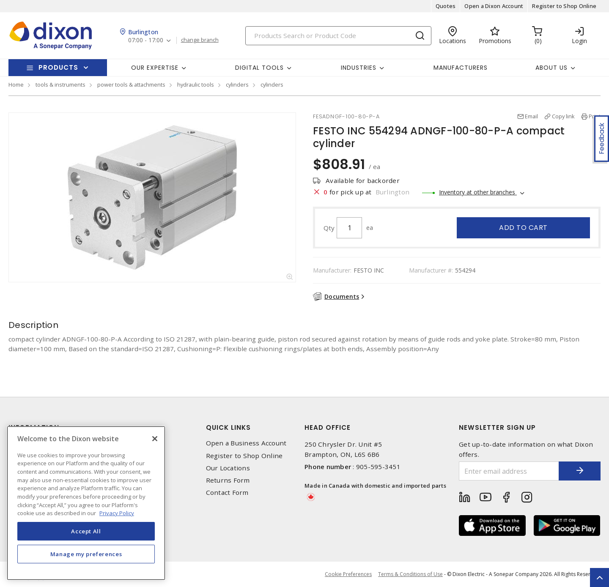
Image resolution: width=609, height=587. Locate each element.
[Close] (154, 438)
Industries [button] (358, 67)
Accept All (86, 531)
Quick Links (228, 427)
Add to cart (523, 227)
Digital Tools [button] (259, 67)
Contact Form (227, 493)
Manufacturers (460, 67)
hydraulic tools (195, 84)
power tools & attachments (131, 84)
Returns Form (228, 480)
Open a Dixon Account (493, 6)
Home (16, 84)
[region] (86, 503)
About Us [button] (551, 67)
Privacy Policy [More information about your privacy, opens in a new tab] (116, 513)
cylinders (237, 84)
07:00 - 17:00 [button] (145, 40)
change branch (200, 40)
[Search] (338, 35)
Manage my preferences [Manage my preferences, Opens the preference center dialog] (86, 554)
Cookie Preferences (348, 574)
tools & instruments (60, 84)
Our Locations (228, 468)
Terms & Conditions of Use (410, 574)
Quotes (446, 6)
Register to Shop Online (564, 6)
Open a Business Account (246, 443)
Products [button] (58, 67)
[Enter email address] (509, 471)
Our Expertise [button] (154, 67)
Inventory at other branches (478, 192)
